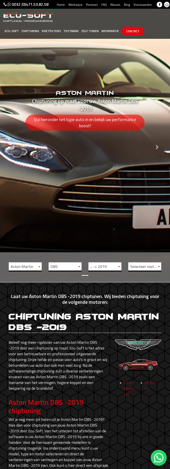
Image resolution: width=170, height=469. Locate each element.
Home (61, 4)
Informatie (110, 30)
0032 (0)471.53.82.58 (26, 4)
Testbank (71, 30)
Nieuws (115, 4)
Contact (132, 31)
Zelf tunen (90, 30)
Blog (127, 4)
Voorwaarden (142, 4)
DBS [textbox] (54, 267)
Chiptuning (30, 30)
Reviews (92, 4)
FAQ (104, 4)
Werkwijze (75, 4)
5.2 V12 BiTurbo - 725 (130, 401)
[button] (12, 140)
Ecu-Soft (12, 30)
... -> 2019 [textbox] (98, 267)
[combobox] (25, 266)
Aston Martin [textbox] (22, 267)
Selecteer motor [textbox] (143, 267)
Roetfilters (51, 30)
